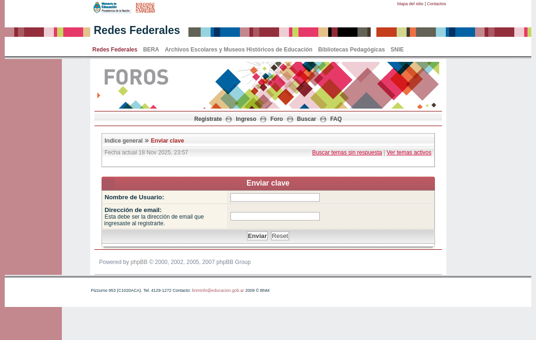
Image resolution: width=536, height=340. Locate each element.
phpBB (139, 262)
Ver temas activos (409, 152)
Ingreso (246, 119)
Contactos (436, 3)
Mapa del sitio (410, 3)
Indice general (124, 140)
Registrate (208, 119)
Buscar (306, 119)
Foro (277, 119)
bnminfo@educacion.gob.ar (218, 290)
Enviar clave (167, 140)
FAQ (336, 119)
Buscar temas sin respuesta (347, 152)
